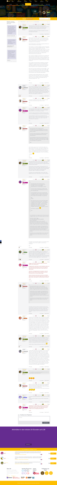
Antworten (47, 82)
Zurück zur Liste (11, 18)
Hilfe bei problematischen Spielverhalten (30, 482)
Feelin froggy (48, 10)
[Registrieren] (42, 2)
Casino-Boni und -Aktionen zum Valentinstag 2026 (22, 463)
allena (23, 395)
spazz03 (24, 316)
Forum (28, 5)
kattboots (24, 98)
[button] (41, 454)
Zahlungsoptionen (34, 5)
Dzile (5, 452)
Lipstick (37, 13)
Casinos (10, 5)
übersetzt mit (47, 24)
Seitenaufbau (39, 482)
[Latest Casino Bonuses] (9, 2)
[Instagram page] (25, 473)
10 (49, 458)
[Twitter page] (28, 471)
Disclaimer (17, 482)
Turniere (41, 5)
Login (26, 21)
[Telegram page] (23, 471)
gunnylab (24, 85)
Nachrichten (47, 5)
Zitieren (42, 105)
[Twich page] (23, 473)
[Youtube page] (28, 473)
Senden (47, 422)
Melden (30, 105)
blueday (24, 179)
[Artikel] (15, 2)
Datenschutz (22, 482)
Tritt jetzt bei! (28, 444)
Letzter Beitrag (35, 12)
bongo (23, 250)
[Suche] (49, 19)
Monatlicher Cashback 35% (11, 35)
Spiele (22, 5)
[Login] (48, 2)
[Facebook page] (25, 471)
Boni (16, 5)
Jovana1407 (6, 462)
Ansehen (53, 458)
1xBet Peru (8, 60)
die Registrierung (31, 21)
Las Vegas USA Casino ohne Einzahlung (20, 454)
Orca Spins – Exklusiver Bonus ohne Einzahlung (21, 459)
